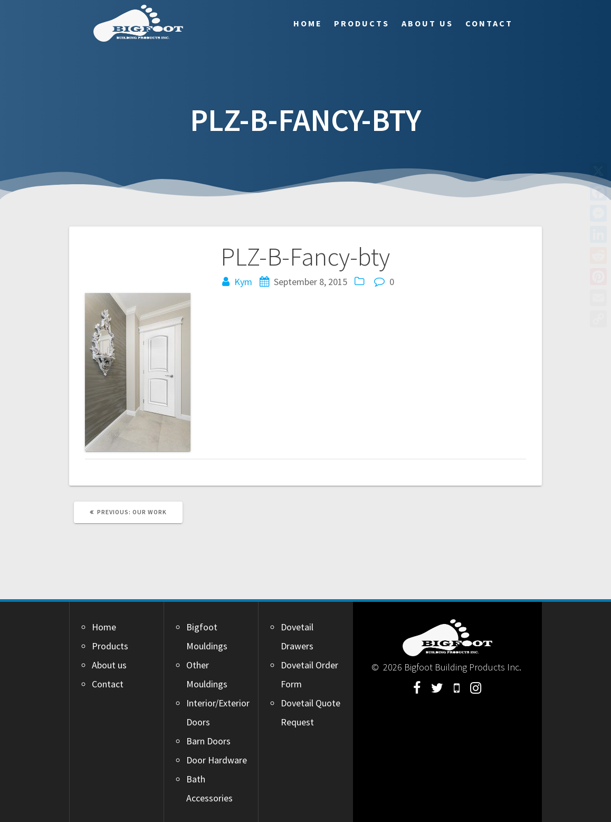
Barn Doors (208, 741)
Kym (243, 282)
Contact (489, 23)
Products (361, 23)
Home (307, 23)
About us (427, 23)
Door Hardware (216, 760)
